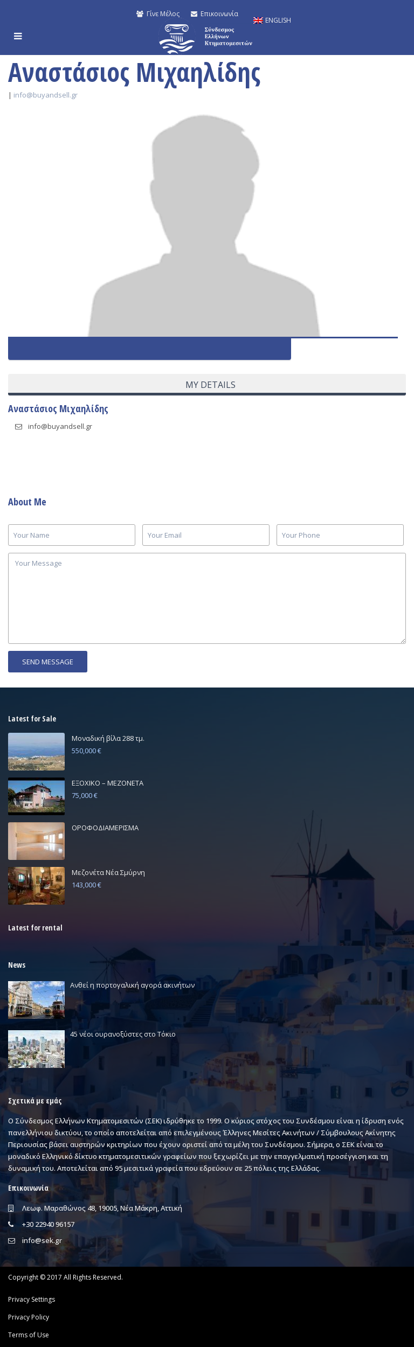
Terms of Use (28, 1334)
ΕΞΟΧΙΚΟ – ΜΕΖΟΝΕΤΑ (107, 783)
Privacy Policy (28, 1317)
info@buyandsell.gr (45, 95)
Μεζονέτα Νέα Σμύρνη (108, 872)
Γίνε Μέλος (158, 13)
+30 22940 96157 (48, 1224)
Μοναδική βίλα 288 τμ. (108, 738)
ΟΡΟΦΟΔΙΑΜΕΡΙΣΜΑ (105, 827)
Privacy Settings (31, 1299)
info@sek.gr (42, 1240)
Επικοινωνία (214, 13)
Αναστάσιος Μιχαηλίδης (58, 408)
